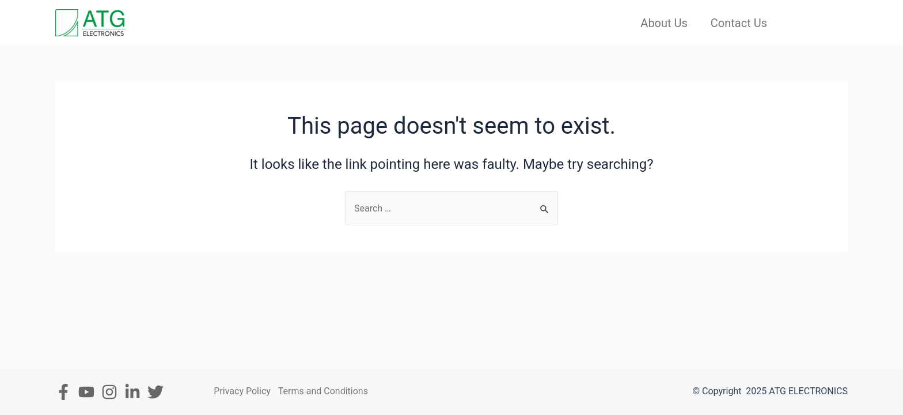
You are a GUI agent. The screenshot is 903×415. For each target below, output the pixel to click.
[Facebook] (63, 392)
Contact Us (739, 23)
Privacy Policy (242, 391)
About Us (664, 23)
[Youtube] (86, 392)
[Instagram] (109, 392)
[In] (132, 392)
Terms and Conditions (323, 391)
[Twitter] (155, 392)
